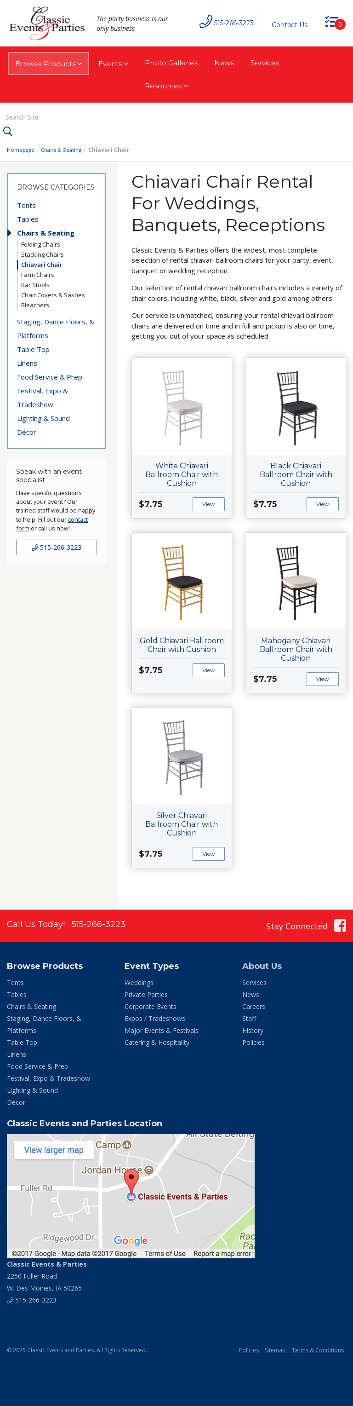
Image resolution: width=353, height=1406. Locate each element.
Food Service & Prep (49, 375)
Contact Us (287, 25)
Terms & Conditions (318, 1349)
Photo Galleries (171, 62)
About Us (262, 965)
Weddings (139, 981)
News (224, 62)
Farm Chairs (37, 274)
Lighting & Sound (43, 417)
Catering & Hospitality (157, 1041)
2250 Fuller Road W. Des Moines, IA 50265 (47, 1275)
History (252, 1029)
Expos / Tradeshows (155, 1017)
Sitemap (275, 1349)
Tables (28, 218)
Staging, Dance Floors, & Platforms (55, 327)
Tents (26, 204)
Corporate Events (150, 1005)
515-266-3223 (56, 546)
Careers (253, 1005)
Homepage (21, 149)
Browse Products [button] (48, 64)
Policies (253, 1041)
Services (265, 62)
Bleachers (35, 304)
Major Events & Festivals (162, 1029)
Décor (26, 431)
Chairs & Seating (64, 149)
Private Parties (146, 993)
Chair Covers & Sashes (53, 294)
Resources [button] (166, 86)
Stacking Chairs (42, 253)
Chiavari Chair (42, 263)
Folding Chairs (40, 243)
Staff (249, 1017)
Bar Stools (35, 284)
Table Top (33, 348)
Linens (27, 362)
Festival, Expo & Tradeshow (42, 396)
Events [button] (113, 64)
